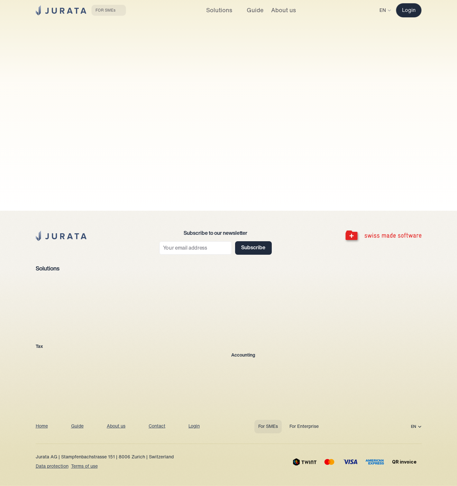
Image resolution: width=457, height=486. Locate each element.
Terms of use (84, 466)
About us (116, 426)
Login (194, 426)
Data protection (52, 466)
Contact (157, 426)
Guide (77, 426)
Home (42, 426)
